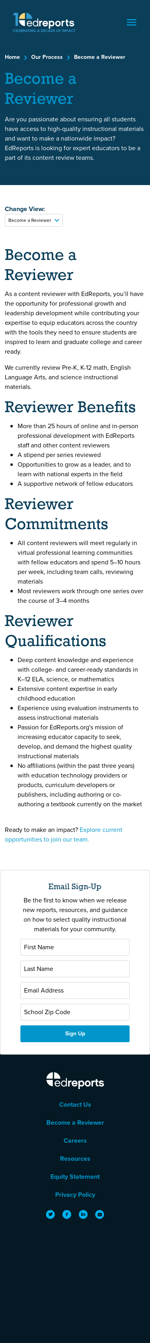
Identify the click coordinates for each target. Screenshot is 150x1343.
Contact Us (75, 1104)
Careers (75, 1140)
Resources (75, 1158)
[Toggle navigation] (131, 22)
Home (12, 57)
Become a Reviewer (99, 57)
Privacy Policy (75, 1194)
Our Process (47, 57)
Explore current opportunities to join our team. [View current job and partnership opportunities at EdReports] (63, 834)
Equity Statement (75, 1176)
